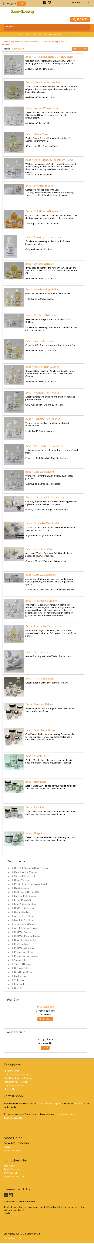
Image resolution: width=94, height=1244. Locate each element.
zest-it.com (9, 1165)
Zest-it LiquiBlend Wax (38, 549)
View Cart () (80, 2)
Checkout (45, 1019)
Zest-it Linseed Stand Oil (39, 263)
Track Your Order (12, 1150)
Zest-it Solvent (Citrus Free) (41, 108)
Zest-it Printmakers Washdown (43, 626)
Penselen (78, 1103)
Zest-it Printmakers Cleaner (41, 600)
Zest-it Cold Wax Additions (41, 574)
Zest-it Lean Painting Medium (42, 289)
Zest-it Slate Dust (35, 781)
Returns (7, 1146)
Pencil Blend (11, 1089)
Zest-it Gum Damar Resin (40, 730)
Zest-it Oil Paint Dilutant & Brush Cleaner (49, 56)
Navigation (9, 26)
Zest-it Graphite (34, 833)
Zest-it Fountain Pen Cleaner (42, 392)
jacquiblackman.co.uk (14, 1176)
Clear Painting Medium (16, 1074)
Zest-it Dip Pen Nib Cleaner (41, 315)
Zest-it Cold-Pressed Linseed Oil (44, 211)
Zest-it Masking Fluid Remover (43, 237)
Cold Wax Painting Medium (18, 1078)
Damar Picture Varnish (16, 1081)
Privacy (21, 1238)
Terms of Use (10, 1238)
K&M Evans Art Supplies (49, 1103)
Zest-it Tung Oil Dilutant (39, 678)
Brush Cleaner (12, 1070)
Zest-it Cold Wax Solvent (39, 471)
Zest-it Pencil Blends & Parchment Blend (49, 159)
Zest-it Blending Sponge (39, 185)
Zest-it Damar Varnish (38, 134)
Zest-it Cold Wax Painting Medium (45, 497)
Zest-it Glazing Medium (39, 341)
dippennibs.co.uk (12, 1169)
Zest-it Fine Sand (35, 807)
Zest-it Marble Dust (37, 755)
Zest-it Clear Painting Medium (42, 82)
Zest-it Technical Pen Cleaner (42, 418)
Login (21, 4)
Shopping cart (47, 1006)
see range (69, 34)
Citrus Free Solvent (14, 1085)
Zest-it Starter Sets (36, 652)
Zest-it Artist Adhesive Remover (44, 445)
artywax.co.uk (10, 1172)
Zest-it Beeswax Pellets (39, 704)
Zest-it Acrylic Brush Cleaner (42, 366)
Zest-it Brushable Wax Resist (42, 523)
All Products (18, 48)
